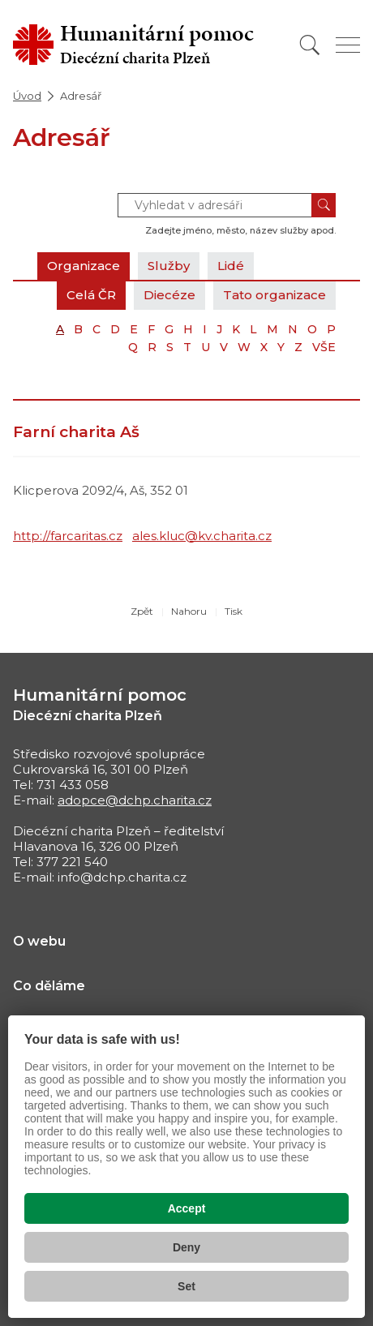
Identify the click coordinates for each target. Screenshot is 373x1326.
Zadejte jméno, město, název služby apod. (240, 230)
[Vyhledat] (310, 45)
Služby (169, 265)
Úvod (27, 95)
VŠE (324, 347)
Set (186, 1286)
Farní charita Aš (76, 432)
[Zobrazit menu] (348, 45)
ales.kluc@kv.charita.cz (202, 535)
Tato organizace (274, 295)
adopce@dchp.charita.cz (135, 800)
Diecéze (169, 295)
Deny (186, 1247)
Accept (187, 1208)
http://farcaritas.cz (67, 535)
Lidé (230, 265)
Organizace (83, 265)
